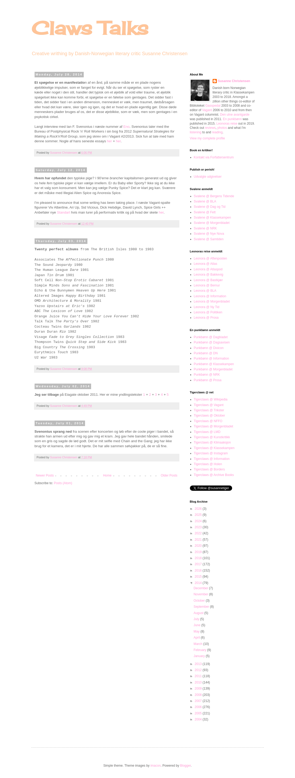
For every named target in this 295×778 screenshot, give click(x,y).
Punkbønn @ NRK (207, 374)
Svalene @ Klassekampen (212, 217)
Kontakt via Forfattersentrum (214, 157)
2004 (199, 719)
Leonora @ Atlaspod (208, 269)
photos (222, 128)
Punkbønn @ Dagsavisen (212, 342)
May (197, 631)
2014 (199, 583)
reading (217, 132)
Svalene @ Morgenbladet (212, 223)
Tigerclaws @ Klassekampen (214, 448)
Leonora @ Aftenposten (210, 258)
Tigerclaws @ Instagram (211, 453)
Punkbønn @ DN (206, 353)
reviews (210, 128)
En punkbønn (232, 119)
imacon (156, 765)
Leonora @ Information (210, 296)
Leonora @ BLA (205, 291)
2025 (199, 515)
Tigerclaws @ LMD (207, 432)
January (200, 656)
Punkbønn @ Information (211, 358)
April (197, 637)
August (199, 613)
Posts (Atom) (63, 483)
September (202, 607)
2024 (199, 521)
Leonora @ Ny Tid (206, 307)
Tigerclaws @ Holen (208, 464)
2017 (199, 564)
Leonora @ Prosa (206, 317)
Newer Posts (45, 475)
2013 (199, 664)
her (109, 141)
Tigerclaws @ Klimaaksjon (212, 442)
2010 (199, 682)
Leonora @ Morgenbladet (212, 301)
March (198, 644)
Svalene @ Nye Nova (209, 233)
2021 (199, 539)
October (200, 600)
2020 (199, 546)
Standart (63, 212)
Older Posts (169, 475)
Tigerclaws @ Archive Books (214, 475)
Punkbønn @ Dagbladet (211, 337)
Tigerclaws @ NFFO (208, 421)
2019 (199, 552)
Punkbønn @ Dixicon (209, 348)
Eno (126, 127)
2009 (199, 688)
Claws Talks (89, 28)
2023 (199, 527)
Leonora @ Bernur (207, 285)
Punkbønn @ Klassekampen (214, 364)
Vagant (207, 110)
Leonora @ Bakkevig (208, 274)
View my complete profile (207, 138)
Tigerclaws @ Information (212, 459)
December (201, 588)
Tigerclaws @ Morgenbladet (213, 426)
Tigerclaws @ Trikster (209, 410)
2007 (199, 701)
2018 (199, 558)
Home (107, 475)
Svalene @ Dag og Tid (210, 207)
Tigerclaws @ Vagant (209, 405)
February (200, 650)
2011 (199, 676)
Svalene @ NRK (205, 228)
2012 (199, 670)
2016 (199, 570)
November (201, 594)
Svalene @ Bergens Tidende (214, 196)
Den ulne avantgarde (234, 114)
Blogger (185, 765)
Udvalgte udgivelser (208, 176)
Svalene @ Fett (205, 212)
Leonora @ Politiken (208, 312)
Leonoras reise (226, 123)
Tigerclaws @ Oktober (209, 415)
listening (196, 132)
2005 (199, 713)
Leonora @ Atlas (205, 264)
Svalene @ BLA (205, 201)
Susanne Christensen (64, 152)
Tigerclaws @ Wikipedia (211, 399)
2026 (199, 509)
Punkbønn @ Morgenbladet (213, 369)
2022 (199, 533)
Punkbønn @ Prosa (208, 380)
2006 (199, 707)
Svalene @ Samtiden (209, 239)
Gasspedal (212, 105)
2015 (199, 576)
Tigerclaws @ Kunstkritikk (212, 437)
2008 (199, 695)
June (197, 625)
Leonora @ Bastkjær (208, 280)
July (197, 619)
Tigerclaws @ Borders (209, 469)
